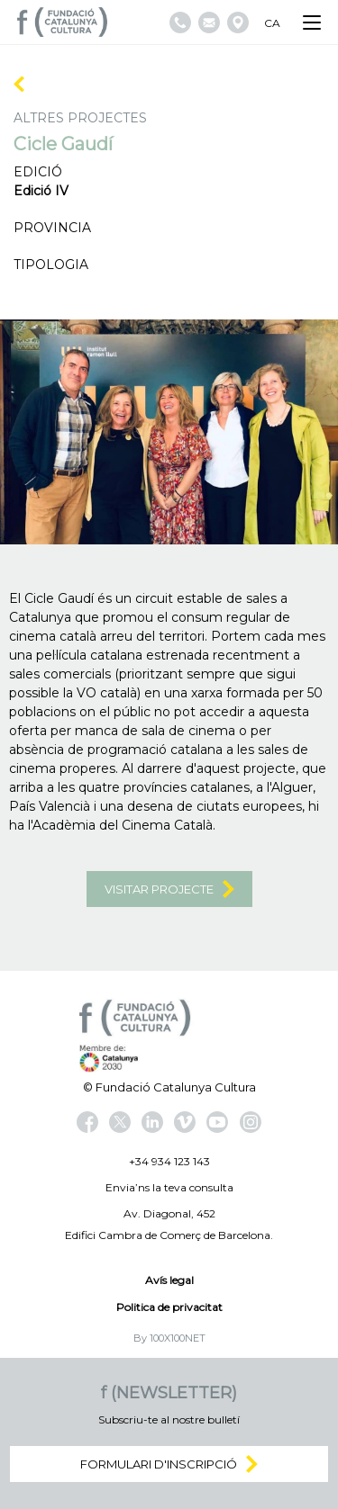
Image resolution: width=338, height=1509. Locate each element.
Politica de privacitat (169, 1307)
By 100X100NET (169, 1338)
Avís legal (169, 1280)
